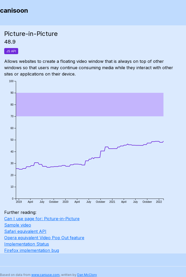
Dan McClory (87, 275)
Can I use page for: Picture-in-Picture (42, 218)
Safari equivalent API (25, 231)
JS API (11, 51)
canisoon (14, 10)
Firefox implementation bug (31, 250)
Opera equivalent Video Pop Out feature (44, 237)
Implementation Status (26, 244)
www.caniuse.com (45, 275)
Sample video (17, 225)
